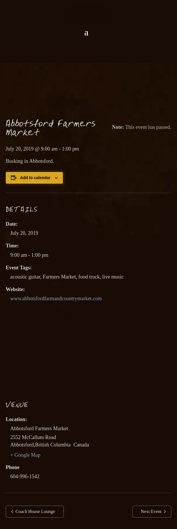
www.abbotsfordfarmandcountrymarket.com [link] (56, 298)
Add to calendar (35, 177)
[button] (86, 32)
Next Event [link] (152, 511)
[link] (88, 14)
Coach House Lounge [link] (34, 511)
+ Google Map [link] (25, 455)
